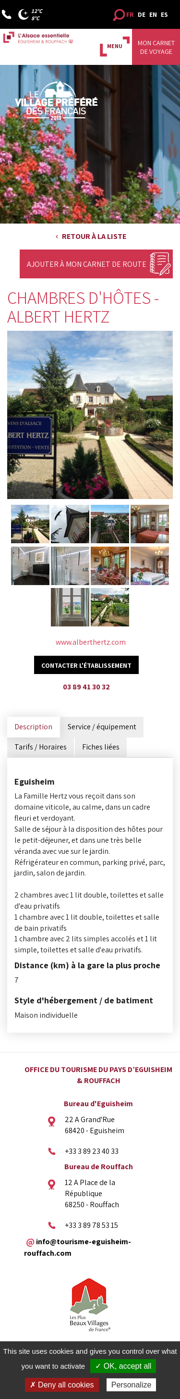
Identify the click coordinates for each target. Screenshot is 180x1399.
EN (153, 14)
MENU (114, 46)
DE (141, 14)
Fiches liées (101, 747)
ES (164, 14)
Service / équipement (102, 727)
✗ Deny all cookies (62, 1385)
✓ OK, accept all (123, 1366)
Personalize (131, 1385)
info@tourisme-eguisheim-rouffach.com (77, 1247)
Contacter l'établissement (86, 665)
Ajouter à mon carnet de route (86, 264)
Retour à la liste (94, 236)
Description (33, 727)
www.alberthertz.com (91, 642)
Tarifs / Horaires (40, 747)
